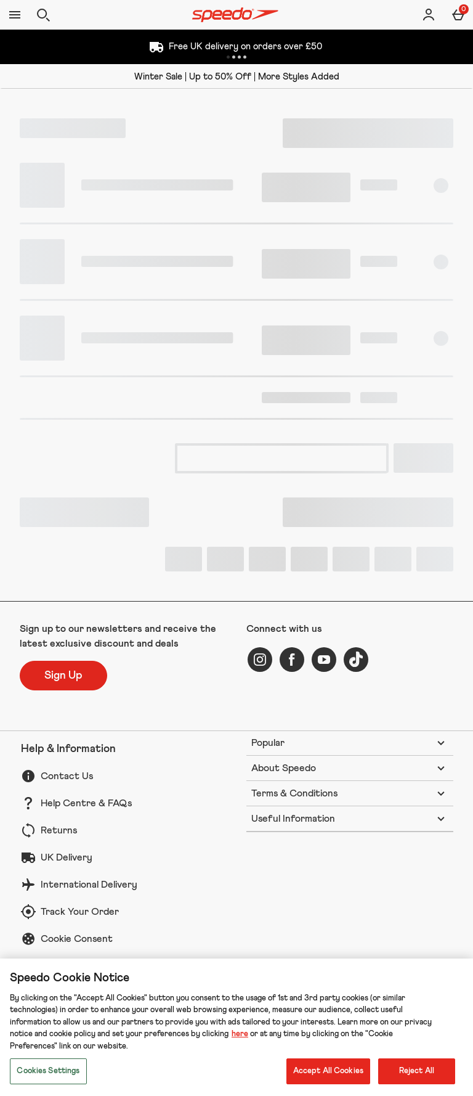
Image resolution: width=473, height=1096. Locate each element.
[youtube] (324, 659)
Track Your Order (80, 912)
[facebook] (291, 659)
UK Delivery (66, 857)
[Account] (428, 15)
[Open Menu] (15, 15)
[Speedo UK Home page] (235, 14)
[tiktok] (356, 659)
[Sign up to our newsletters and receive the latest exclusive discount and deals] (63, 675)
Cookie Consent (77, 939)
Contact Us (67, 776)
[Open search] (43, 15)
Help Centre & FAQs (86, 803)
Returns (59, 830)
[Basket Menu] (458, 15)
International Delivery (89, 884)
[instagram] (259, 659)
